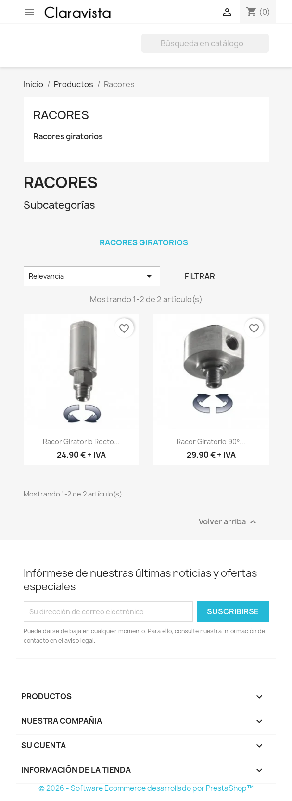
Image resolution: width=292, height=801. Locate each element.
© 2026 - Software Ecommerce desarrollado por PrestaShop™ (146, 788)
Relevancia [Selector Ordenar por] (92, 276)
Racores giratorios (68, 136)
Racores (61, 115)
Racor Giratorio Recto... (81, 441)
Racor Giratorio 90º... (211, 441)
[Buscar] (205, 43)
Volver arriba (229, 522)
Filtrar (200, 276)
